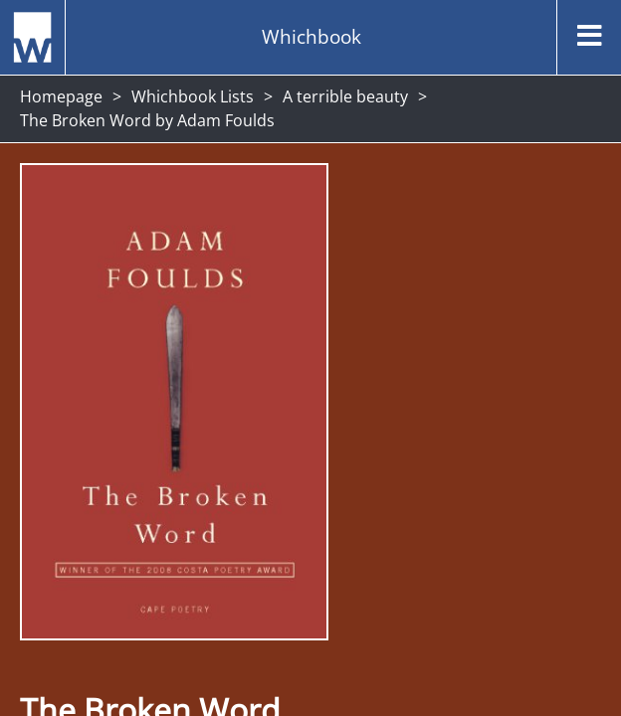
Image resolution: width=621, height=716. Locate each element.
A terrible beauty (345, 96)
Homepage (61, 96)
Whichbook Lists (192, 96)
